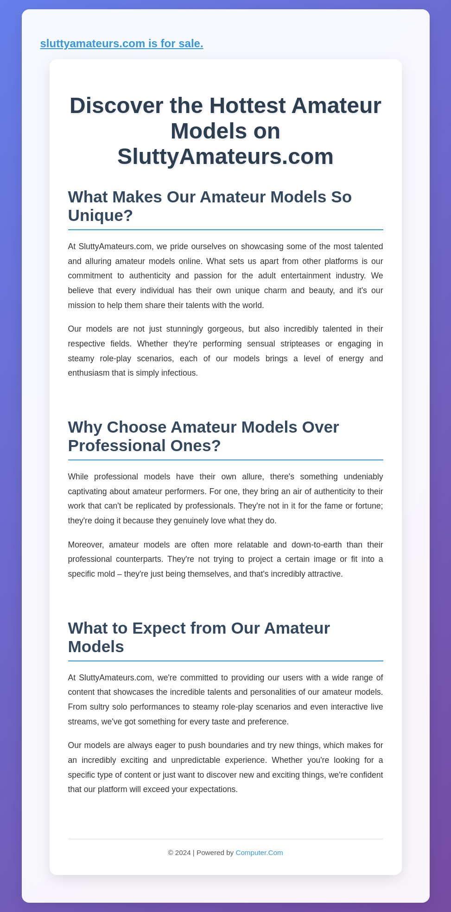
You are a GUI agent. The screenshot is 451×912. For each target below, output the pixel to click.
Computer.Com (259, 852)
